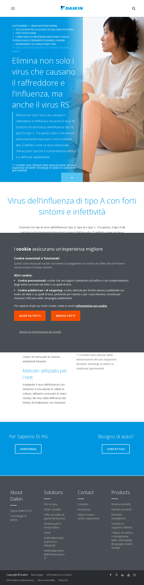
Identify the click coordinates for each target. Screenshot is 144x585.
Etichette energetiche (118, 516)
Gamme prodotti (121, 509)
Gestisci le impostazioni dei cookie (40, 331)
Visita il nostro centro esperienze (88, 516)
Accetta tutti (29, 316)
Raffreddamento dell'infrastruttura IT (54, 554)
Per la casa (50, 504)
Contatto (83, 504)
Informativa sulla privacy (20, 580)
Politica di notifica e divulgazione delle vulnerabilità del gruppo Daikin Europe (122, 540)
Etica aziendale (46, 580)
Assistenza (84, 509)
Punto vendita (52, 509)
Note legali (37, 574)
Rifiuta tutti (65, 316)
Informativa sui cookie (59, 574)
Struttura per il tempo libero (52, 525)
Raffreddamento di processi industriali (54, 541)
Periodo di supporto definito (121, 525)
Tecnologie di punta (18, 517)
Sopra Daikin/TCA (21, 510)
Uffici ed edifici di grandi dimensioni (54, 516)
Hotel (47, 532)
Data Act (63, 580)
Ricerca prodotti (121, 504)
